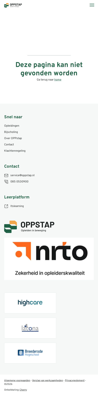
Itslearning (17, 206)
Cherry (23, 390)
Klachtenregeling (14, 151)
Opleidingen (11, 126)
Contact (9, 144)
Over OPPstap (13, 138)
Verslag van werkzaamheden (47, 380)
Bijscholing (11, 132)
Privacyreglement (74, 380)
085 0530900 (19, 181)
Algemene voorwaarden (17, 380)
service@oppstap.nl (22, 175)
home (57, 80)
